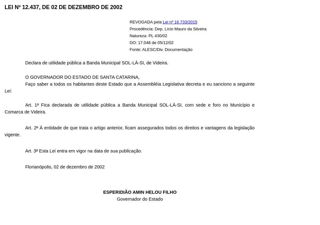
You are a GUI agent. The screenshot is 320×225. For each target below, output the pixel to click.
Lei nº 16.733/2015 (180, 22)
